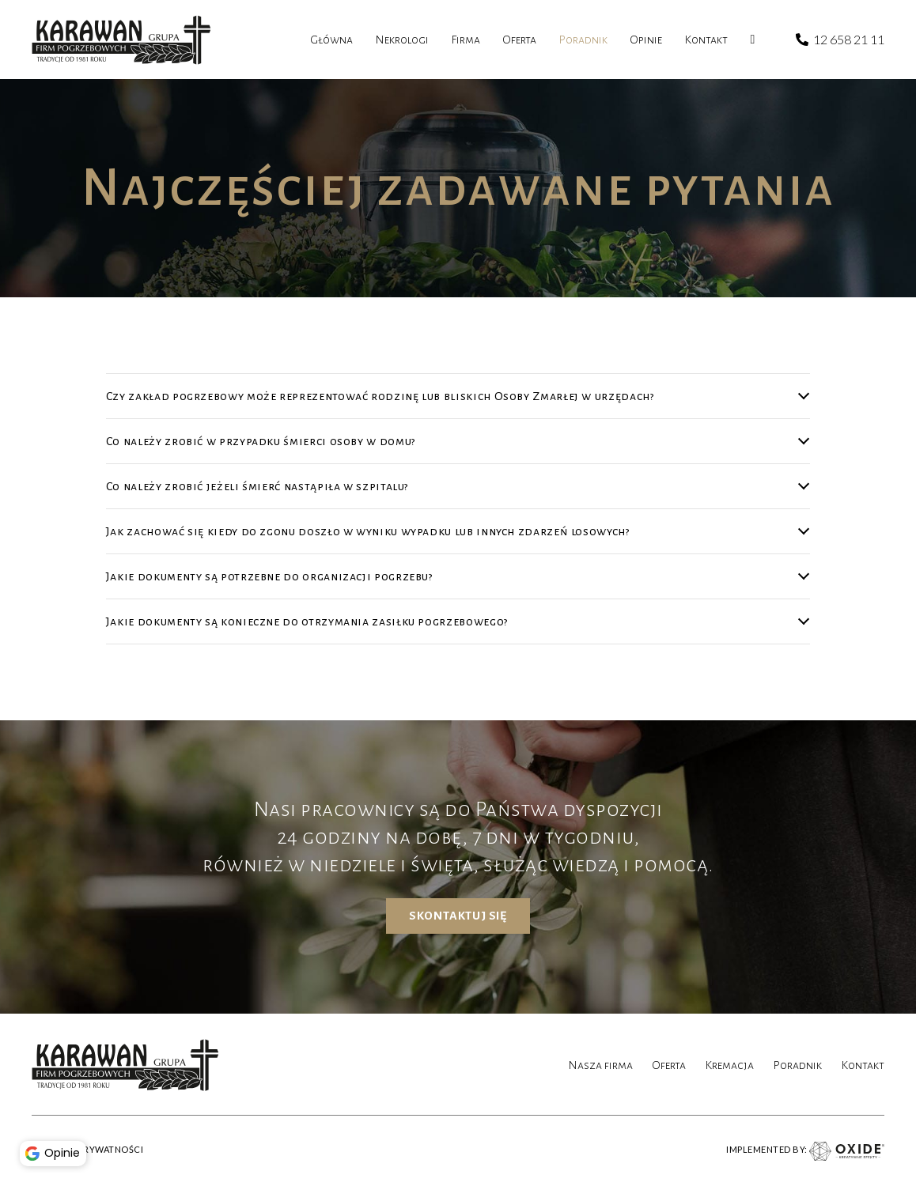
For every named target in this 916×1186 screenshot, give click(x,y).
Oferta (669, 1065)
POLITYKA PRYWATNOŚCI (87, 1149)
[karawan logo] (121, 40)
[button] (32, 1104)
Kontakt (862, 1065)
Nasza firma (600, 1065)
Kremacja (729, 1065)
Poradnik (797, 1065)
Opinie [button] (55, 1151)
